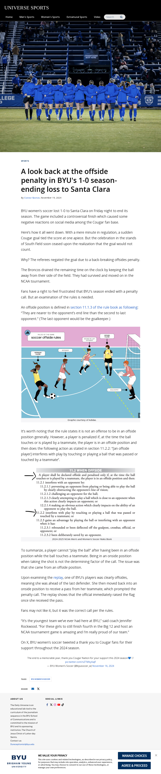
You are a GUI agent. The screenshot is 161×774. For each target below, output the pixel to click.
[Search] (114, 17)
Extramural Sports (77, 17)
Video (97, 17)
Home (9, 17)
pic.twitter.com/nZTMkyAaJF (80, 662)
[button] (156, 755)
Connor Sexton (32, 197)
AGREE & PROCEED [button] (134, 765)
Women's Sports (50, 17)
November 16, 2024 (103, 666)
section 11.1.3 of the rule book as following (103, 307)
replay (58, 577)
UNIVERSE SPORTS (26, 7)
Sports (25, 161)
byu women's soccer (40, 679)
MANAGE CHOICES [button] (134, 756)
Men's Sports (26, 17)
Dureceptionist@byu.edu (22, 744)
